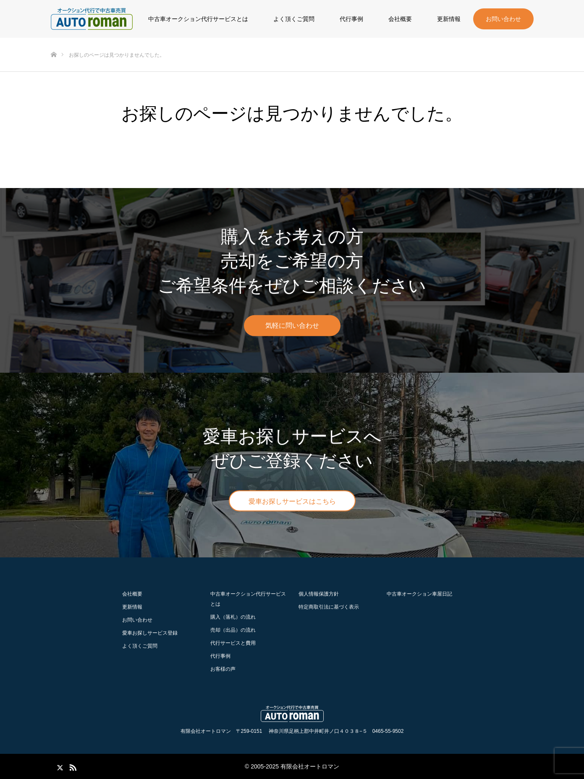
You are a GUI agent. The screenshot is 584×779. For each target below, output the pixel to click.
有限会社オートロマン (309, 766)
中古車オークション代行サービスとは (198, 19)
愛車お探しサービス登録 (150, 633)
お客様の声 (223, 669)
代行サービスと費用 (233, 643)
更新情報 (449, 19)
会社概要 (400, 19)
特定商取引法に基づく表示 (329, 607)
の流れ (233, 617)
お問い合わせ (503, 19)
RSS (71, 766)
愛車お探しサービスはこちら (292, 501)
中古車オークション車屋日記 (419, 594)
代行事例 (351, 19)
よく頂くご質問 (293, 19)
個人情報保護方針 (319, 594)
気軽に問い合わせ (292, 325)
